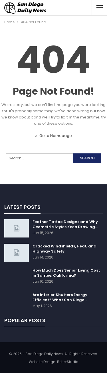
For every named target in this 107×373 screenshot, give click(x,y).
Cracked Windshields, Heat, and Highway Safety (64, 248)
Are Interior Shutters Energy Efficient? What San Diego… (60, 297)
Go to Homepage (53, 135)
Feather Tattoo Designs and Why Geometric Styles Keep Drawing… (65, 224)
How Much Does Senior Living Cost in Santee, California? (66, 273)
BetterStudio (67, 361)
